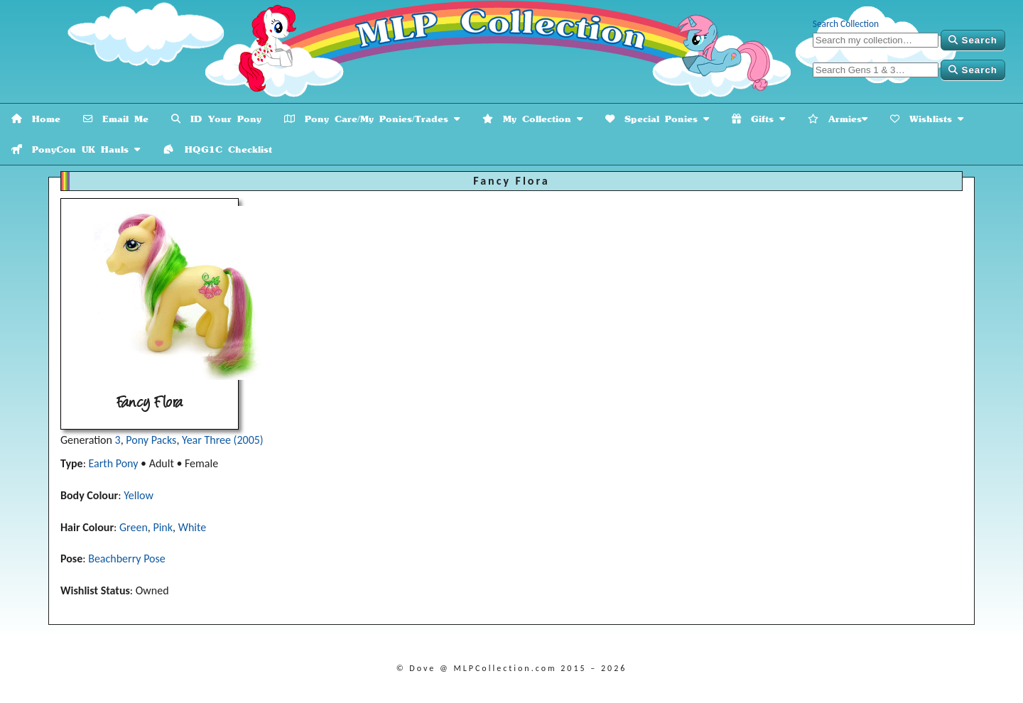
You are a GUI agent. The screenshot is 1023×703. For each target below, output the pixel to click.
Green (133, 527)
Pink (163, 527)
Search (972, 40)
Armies (837, 119)
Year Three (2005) (223, 440)
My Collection (532, 119)
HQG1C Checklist (217, 149)
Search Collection (846, 24)
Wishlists (926, 119)
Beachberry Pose (127, 558)
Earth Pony (114, 463)
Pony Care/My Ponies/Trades (372, 119)
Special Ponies (657, 119)
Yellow (138, 495)
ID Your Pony (216, 119)
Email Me (115, 119)
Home (35, 119)
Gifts (758, 119)
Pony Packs (151, 440)
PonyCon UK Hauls (75, 149)
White (192, 527)
